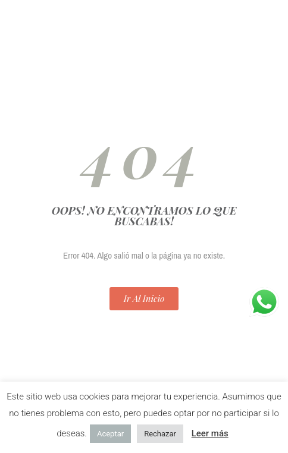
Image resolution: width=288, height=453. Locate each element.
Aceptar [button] (110, 433)
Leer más (210, 433)
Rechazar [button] (160, 433)
